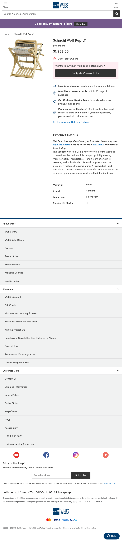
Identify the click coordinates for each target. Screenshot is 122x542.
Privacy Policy (12, 264)
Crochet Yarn (11, 346)
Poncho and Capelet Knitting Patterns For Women (31, 337)
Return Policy (12, 394)
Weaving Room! (61, 144)
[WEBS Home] (61, 511)
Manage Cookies (14, 272)
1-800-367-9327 (13, 435)
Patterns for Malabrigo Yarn (20, 354)
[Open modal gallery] (26, 58)
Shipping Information (16, 386)
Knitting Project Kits (15, 329)
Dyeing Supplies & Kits (17, 362)
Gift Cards (10, 305)
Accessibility (11, 427)
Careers (9, 248)
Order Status (11, 403)
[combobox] (58, 13)
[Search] (116, 13)
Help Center (11, 411)
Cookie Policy (12, 280)
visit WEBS (98, 144)
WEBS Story (11, 231)
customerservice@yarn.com (20, 444)
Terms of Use (11, 256)
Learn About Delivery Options (73, 122)
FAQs (7, 419)
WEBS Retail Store (14, 239)
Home (7, 33)
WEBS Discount (13, 296)
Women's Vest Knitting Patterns (21, 313)
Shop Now (81, 24)
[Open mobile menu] (5, 5)
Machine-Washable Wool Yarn (21, 321)
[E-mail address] (51, 475)
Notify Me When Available (85, 73)
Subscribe (80, 475)
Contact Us (10, 378)
